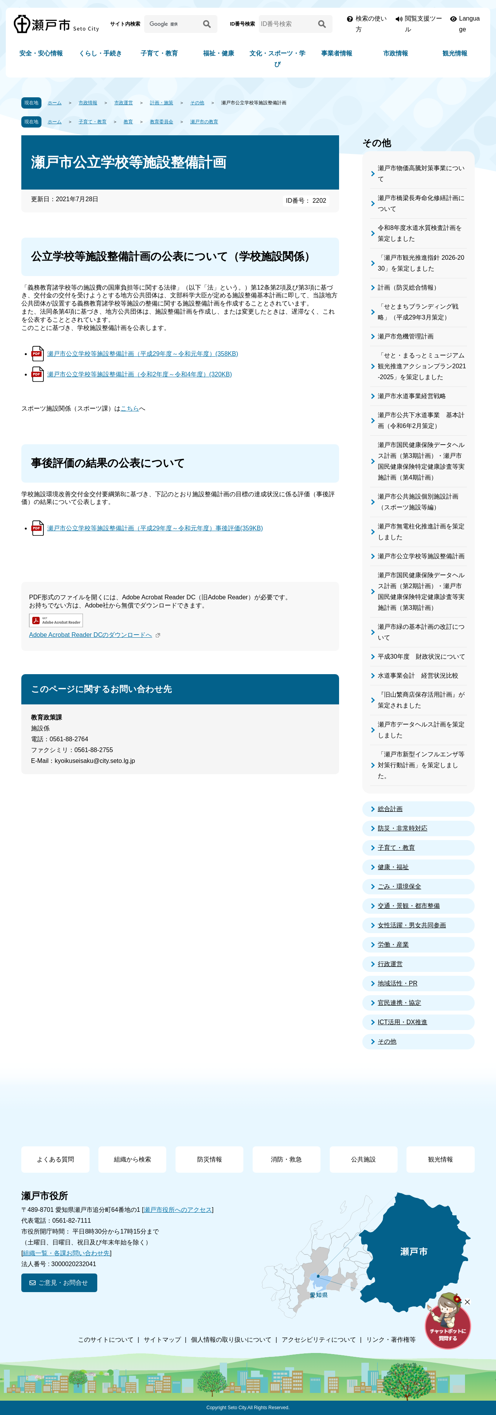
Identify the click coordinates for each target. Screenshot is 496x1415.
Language (469, 24)
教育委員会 (161, 121)
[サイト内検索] (172, 24)
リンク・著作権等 (391, 1339)
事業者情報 (336, 53)
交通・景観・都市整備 (409, 905)
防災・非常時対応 (402, 828)
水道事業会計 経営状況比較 (418, 675)
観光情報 (455, 53)
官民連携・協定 (399, 1002)
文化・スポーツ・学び (277, 58)
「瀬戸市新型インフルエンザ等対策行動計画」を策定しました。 (421, 765)
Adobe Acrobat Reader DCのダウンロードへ (95, 635)
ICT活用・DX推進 (402, 1022)
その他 (197, 102)
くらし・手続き (100, 53)
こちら (130, 408)
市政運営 (123, 102)
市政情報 (395, 53)
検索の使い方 (371, 24)
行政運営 (390, 964)
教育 (128, 121)
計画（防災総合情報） (409, 287)
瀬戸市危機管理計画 (406, 336)
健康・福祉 (393, 867)
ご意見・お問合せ (63, 1282)
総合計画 (390, 809)
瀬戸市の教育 (204, 121)
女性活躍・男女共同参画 (412, 925)
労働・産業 (393, 944)
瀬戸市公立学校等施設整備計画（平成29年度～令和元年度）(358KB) (142, 353)
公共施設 (363, 1159)
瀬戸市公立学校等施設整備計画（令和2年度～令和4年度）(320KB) (139, 374)
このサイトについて (106, 1339)
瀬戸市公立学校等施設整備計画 (421, 556)
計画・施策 (161, 102)
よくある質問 (55, 1159)
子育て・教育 (159, 53)
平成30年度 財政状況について (421, 656)
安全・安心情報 (41, 53)
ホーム (55, 102)
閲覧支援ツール (423, 24)
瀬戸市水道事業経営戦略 (412, 396)
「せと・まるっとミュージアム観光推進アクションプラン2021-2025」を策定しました (422, 366)
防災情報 (209, 1159)
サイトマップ (162, 1339)
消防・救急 (286, 1159)
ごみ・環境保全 (399, 886)
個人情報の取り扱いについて (231, 1339)
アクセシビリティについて (319, 1339)
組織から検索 (132, 1159)
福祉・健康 (218, 53)
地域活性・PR (397, 983)
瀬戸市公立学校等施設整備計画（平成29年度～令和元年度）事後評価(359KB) (155, 528)
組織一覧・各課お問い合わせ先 (66, 1253)
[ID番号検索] (287, 24)
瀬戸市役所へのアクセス (178, 1209)
